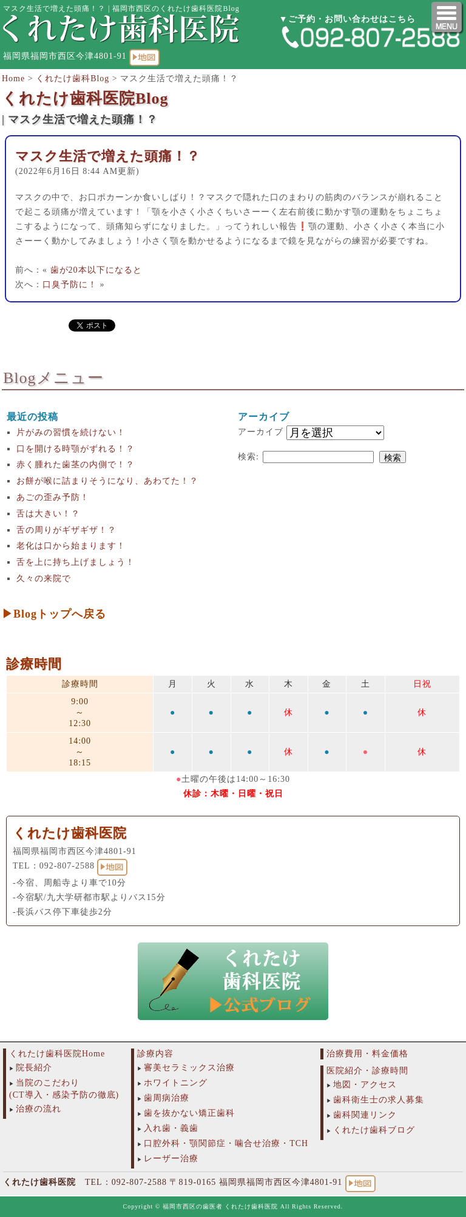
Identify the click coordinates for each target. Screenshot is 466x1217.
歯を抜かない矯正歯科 (189, 1113)
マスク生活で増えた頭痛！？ (107, 156)
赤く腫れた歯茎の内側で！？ (75, 464)
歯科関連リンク (365, 1114)
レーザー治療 (171, 1158)
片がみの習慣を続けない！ (71, 432)
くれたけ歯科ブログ (374, 1130)
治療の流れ (38, 1108)
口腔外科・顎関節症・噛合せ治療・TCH (226, 1143)
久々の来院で (43, 578)
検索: (248, 456)
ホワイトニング (176, 1082)
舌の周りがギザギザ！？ (66, 530)
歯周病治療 (166, 1097)
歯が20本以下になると (96, 270)
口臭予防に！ (69, 284)
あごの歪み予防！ (52, 497)
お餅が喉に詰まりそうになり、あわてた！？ (107, 480)
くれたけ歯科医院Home (57, 1053)
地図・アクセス (365, 1084)
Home (13, 78)
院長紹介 (34, 1067)
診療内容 (155, 1053)
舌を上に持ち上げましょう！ (75, 562)
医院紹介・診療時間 (367, 1070)
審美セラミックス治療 (189, 1067)
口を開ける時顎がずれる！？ (75, 448)
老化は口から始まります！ (71, 545)
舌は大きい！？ (48, 513)
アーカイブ (260, 431)
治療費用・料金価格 (367, 1053)
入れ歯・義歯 (171, 1128)
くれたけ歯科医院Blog (85, 98)
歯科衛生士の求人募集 (378, 1099)
